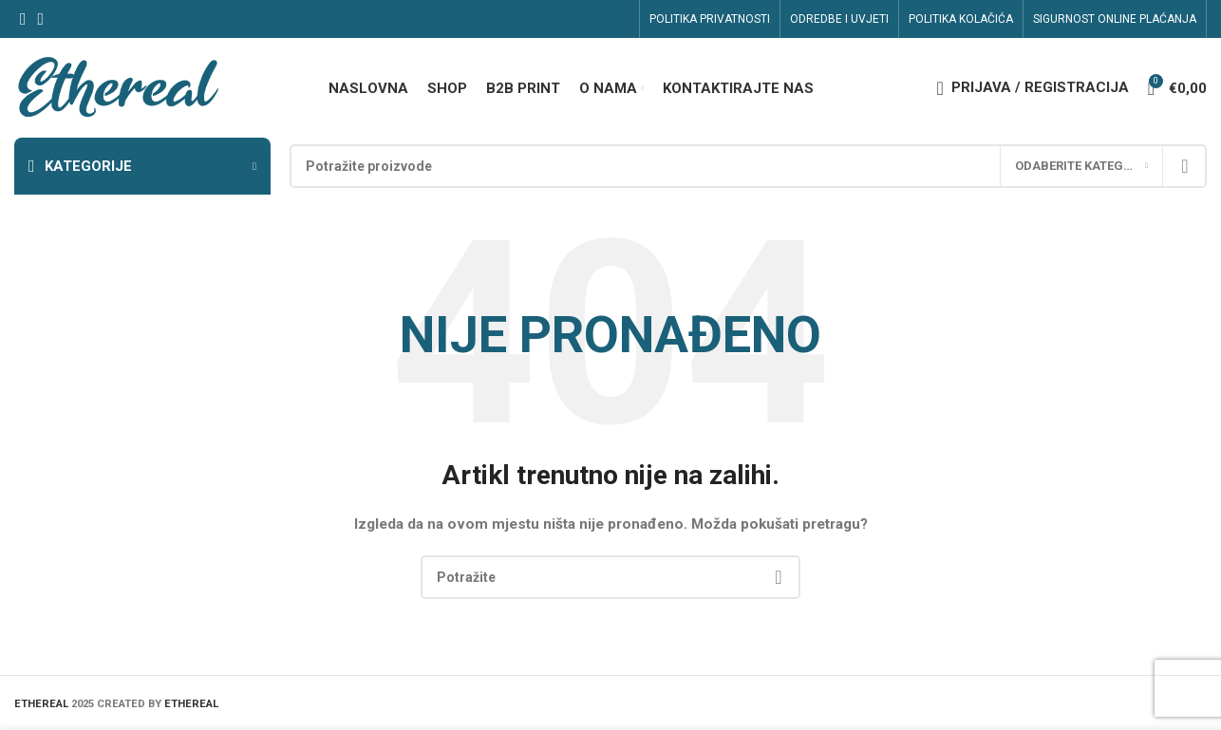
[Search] (748, 166)
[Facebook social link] (23, 19)
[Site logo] (117, 86)
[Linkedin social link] (41, 19)
